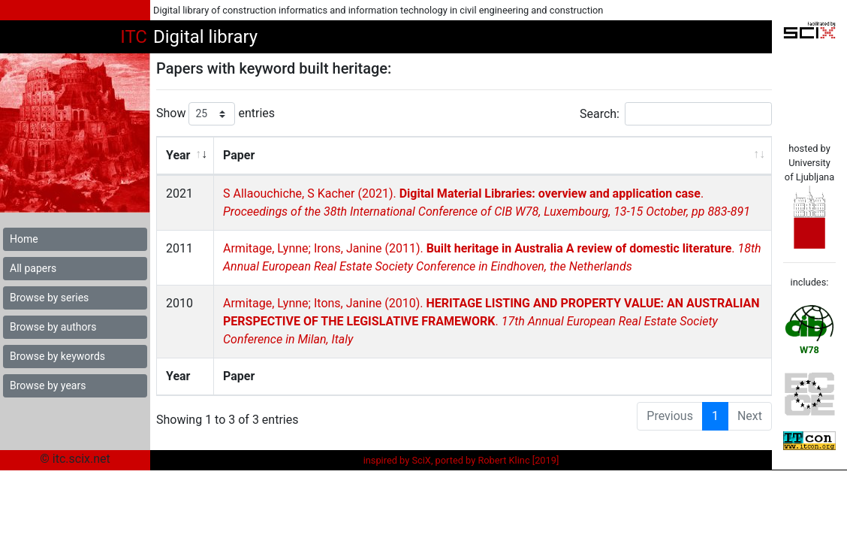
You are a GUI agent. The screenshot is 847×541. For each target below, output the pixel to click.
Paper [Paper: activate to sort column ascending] (238, 155)
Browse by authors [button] (53, 327)
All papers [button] (33, 268)
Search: (676, 113)
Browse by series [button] (49, 298)
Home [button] (24, 239)
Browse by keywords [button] (57, 356)
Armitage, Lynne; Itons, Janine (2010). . (490, 321)
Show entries (215, 113)
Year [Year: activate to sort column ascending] (178, 155)
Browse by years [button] (48, 385)
